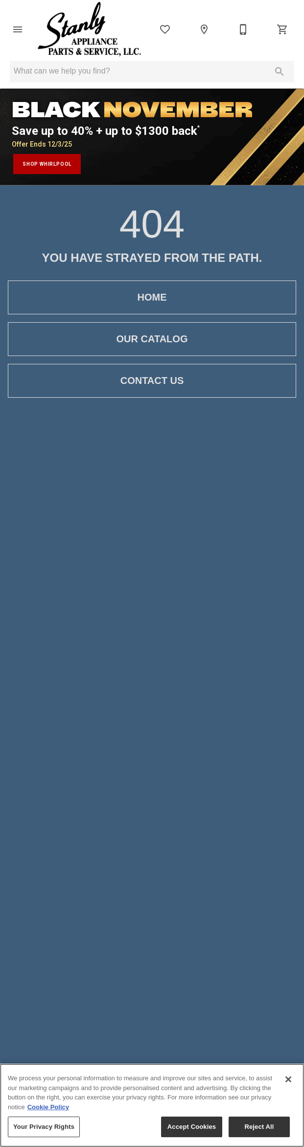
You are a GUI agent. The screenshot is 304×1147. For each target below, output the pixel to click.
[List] (165, 29)
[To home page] (89, 29)
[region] (152, 1105)
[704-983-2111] (243, 29)
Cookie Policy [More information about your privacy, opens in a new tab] (48, 1107)
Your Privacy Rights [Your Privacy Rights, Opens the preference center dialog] (43, 1126)
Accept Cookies (191, 1126)
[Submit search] (279, 71)
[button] (17, 29)
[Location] (204, 29)
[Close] (288, 1079)
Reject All (259, 1126)
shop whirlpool (47, 164)
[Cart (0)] (282, 29)
